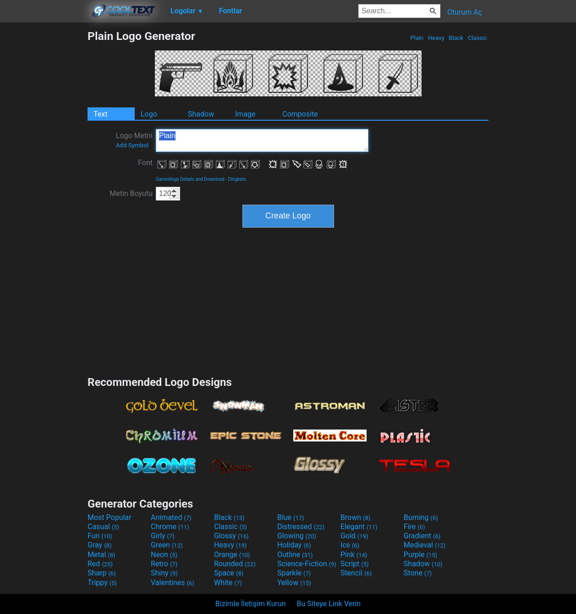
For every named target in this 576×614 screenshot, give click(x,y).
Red (100, 563)
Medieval (425, 545)
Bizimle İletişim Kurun (250, 603)
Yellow (294, 582)
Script (354, 563)
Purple (420, 554)
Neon (164, 554)
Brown (355, 517)
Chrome (170, 526)
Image (245, 114)
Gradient (422, 535)
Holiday (294, 545)
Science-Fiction (306, 563)
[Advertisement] (43, 167)
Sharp (102, 573)
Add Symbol (132, 145)
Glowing (296, 535)
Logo (149, 114)
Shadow (201, 114)
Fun (100, 535)
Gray (99, 545)
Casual (103, 526)
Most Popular (110, 517)
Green (167, 545)
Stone (418, 573)
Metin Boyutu (131, 193)
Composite (300, 114)
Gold (354, 535)
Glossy (231, 535)
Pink (354, 554)
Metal (101, 554)
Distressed (300, 526)
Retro (164, 563)
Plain (417, 37)
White (228, 582)
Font (145, 162)
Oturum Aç (464, 12)
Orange (232, 554)
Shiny (164, 573)
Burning (421, 517)
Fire (414, 526)
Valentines (172, 582)
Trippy (102, 582)
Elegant (359, 526)
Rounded (235, 563)
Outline (295, 554)
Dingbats (237, 179)
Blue (290, 517)
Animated (171, 517)
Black (456, 37)
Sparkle (294, 573)
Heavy (436, 37)
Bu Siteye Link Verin (329, 603)
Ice (349, 545)
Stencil (356, 573)
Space (228, 573)
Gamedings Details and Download (190, 179)
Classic (477, 37)
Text (100, 114)
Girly (163, 535)
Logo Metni (134, 140)
